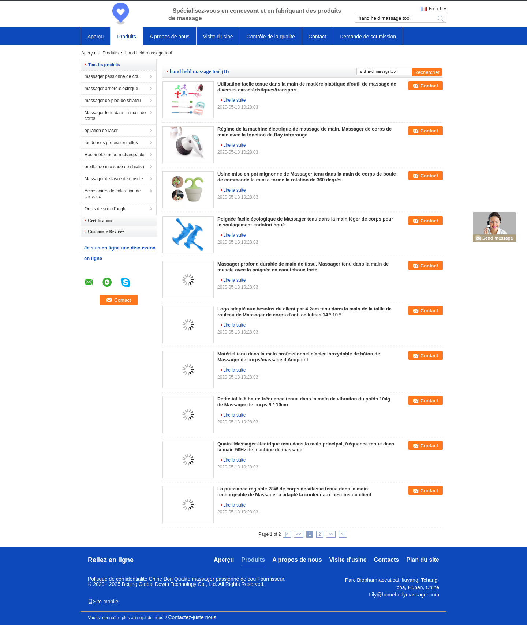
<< (298, 534)
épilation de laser (101, 130)
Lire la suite (234, 100)
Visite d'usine (218, 36)
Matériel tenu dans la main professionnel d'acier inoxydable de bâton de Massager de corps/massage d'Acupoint (298, 356)
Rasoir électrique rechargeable (114, 154)
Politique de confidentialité (117, 579)
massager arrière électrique (111, 88)
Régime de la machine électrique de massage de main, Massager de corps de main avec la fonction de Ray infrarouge (304, 132)
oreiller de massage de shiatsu (114, 166)
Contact (317, 36)
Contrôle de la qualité (271, 36)
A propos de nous (170, 36)
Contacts (386, 560)
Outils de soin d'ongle (105, 208)
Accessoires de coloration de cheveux (113, 193)
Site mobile (103, 602)
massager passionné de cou (112, 76)
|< (287, 534)
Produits (126, 36)
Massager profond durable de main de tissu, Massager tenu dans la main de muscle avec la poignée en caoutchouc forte (303, 266)
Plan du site (422, 560)
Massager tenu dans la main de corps (115, 115)
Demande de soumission (368, 36)
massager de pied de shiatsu (113, 100)
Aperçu (95, 36)
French (435, 8)
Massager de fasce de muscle (114, 178)
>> (330, 534)
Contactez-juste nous (192, 617)
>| (343, 534)
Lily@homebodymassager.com (404, 595)
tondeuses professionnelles (111, 142)
